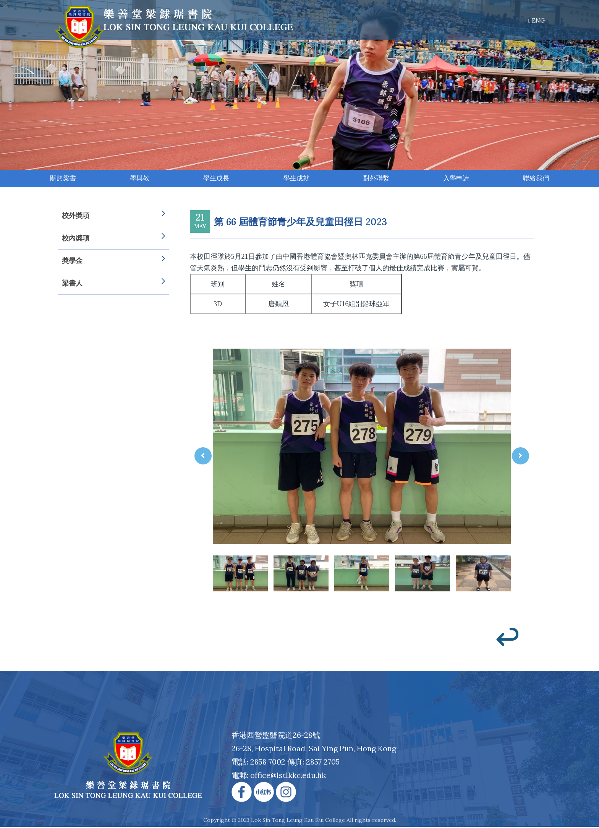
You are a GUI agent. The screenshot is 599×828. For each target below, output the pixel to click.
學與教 (139, 179)
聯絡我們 (537, 179)
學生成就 (296, 179)
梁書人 (113, 284)
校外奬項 (113, 216)
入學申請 (456, 179)
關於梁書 (62, 179)
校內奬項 (113, 239)
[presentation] (203, 456)
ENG (536, 20)
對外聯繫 (376, 179)
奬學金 (113, 261)
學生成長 (216, 179)
